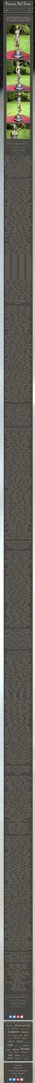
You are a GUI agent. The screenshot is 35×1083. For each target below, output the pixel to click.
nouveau (26, 1046)
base (9, 1035)
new (10, 1054)
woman (17, 1055)
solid (10, 1052)
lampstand (23, 1052)
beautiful (22, 1029)
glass (26, 1035)
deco (11, 1041)
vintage (15, 1035)
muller (8, 1050)
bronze (25, 1049)
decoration (22, 1025)
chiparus (24, 1038)
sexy (20, 1035)
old (9, 1029)
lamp (10, 1058)
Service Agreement (18, 1073)
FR (20, 1076)
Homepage (18, 1065)
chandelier (26, 1058)
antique (16, 1052)
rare (23, 1055)
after (27, 1055)
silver (16, 1046)
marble (17, 1038)
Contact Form (18, 1068)
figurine (18, 1058)
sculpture (14, 1031)
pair (10, 1038)
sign (20, 1046)
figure (27, 1029)
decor (9, 1025)
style (10, 1045)
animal (26, 1042)
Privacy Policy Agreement (18, 1070)
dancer (25, 1032)
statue (19, 1041)
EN (16, 1076)
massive (14, 1028)
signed (15, 1049)
